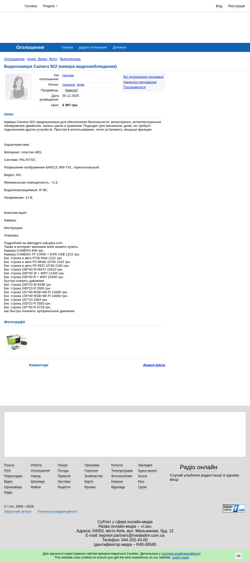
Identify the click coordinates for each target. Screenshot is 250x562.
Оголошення (14, 59)
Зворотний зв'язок (17, 511)
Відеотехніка (70, 59)
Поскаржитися (134, 87)
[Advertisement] (211, 103)
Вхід (219, 6)
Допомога (119, 47)
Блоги (142, 476)
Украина (68, 84)
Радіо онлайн (198, 467)
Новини (116, 481)
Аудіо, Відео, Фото (42, 59)
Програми (91, 465)
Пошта (9, 465)
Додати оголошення (93, 47)
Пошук (63, 465)
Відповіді (118, 487)
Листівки (64, 481)
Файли (36, 487)
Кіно (141, 481)
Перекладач (13, 476)
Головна (31, 6)
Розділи (49, 6)
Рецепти (64, 487)
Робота (36, 465)
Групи (142, 487)
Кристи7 (71, 90)
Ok (238, 556)
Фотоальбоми (121, 476)
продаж (68, 75)
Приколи (64, 476)
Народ (35, 476)
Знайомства (93, 476)
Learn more (180, 557)
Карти (88, 481)
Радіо (8, 492)
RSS (7, 470)
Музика (90, 487)
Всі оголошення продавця (143, 77)
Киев (80, 84)
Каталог (117, 465)
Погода (63, 470)
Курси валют (147, 470)
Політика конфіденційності (57, 511)
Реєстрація (236, 6)
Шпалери (38, 481)
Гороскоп (91, 470)
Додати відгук (154, 365)
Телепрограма (122, 470)
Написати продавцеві (140, 82)
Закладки (145, 465)
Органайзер (13, 487)
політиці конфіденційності (181, 553)
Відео (8, 481)
